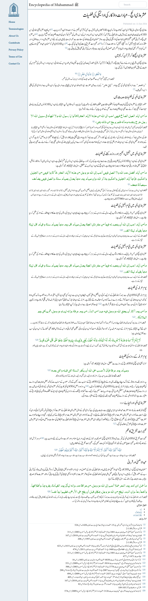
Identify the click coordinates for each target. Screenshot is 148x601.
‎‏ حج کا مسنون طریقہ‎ (137, 515)
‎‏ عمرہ (141, 509)
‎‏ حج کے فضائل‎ (138, 512)
